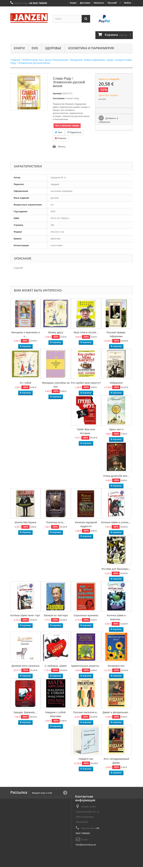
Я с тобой (25, 382)
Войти (127, 3)
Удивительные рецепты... (86, 665)
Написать (99, 3)
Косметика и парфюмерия (91, 48)
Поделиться (74, 132)
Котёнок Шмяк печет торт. (25, 615)
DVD (35, 48)
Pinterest (60, 138)
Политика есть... (55, 522)
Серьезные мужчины (86, 615)
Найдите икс (86, 758)
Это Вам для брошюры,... (116, 568)
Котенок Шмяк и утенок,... (116, 522)
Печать (61, 146)
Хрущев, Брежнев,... (25, 712)
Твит (58, 132)
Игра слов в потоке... (86, 332)
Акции (73, 3)
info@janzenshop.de (86, 844)
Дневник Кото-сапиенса (25, 665)
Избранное (116, 382)
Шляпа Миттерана (25, 522)
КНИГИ (19, 48)
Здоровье (53, 48)
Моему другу (55, 332)
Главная (15, 59)
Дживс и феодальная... (116, 712)
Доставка (85, 3)
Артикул (57, 93)
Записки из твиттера (56, 615)
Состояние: (59, 98)
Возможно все (116, 665)
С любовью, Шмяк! (56, 665)
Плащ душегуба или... (116, 475)
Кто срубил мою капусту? (86, 382)
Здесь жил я (116, 429)
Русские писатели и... (86, 712)
